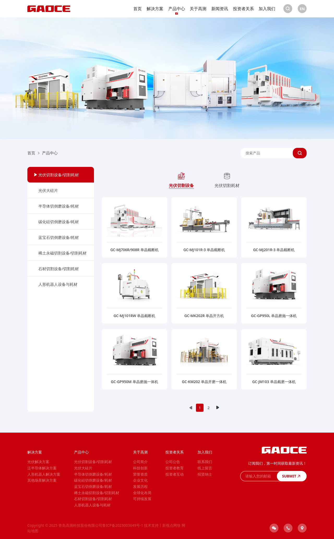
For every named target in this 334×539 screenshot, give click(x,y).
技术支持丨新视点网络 (162, 525)
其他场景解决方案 (42, 480)
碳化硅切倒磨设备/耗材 (58, 221)
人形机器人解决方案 (43, 474)
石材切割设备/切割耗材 (58, 268)
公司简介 (140, 461)
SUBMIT (291, 476)
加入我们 (267, 8)
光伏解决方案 (38, 461)
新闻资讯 (219, 8)
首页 (137, 8)
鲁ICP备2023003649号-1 (122, 525)
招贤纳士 (205, 474)
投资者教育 (174, 467)
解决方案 (155, 8)
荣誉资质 (140, 474)
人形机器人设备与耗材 (57, 284)
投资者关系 (243, 8)
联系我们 (205, 461)
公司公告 (172, 461)
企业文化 (140, 480)
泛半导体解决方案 (42, 467)
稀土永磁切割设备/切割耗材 (62, 253)
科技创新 (140, 467)
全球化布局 (142, 492)
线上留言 (205, 467)
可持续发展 (142, 498)
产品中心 (176, 8)
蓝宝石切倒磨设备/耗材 (58, 237)
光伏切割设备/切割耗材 (58, 174)
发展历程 (140, 486)
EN (302, 8)
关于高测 (198, 8)
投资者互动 (174, 474)
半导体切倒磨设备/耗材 (58, 206)
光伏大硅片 (48, 190)
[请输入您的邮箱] (258, 476)
